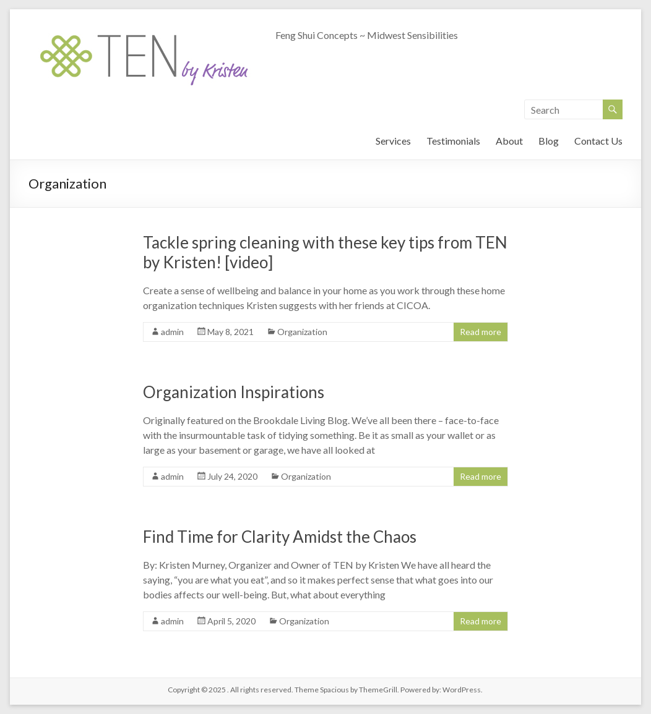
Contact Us (598, 141)
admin (172, 331)
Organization (302, 331)
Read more (480, 331)
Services (393, 141)
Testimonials (453, 141)
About (509, 141)
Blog (548, 141)
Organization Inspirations (233, 392)
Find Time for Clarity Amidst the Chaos (279, 536)
